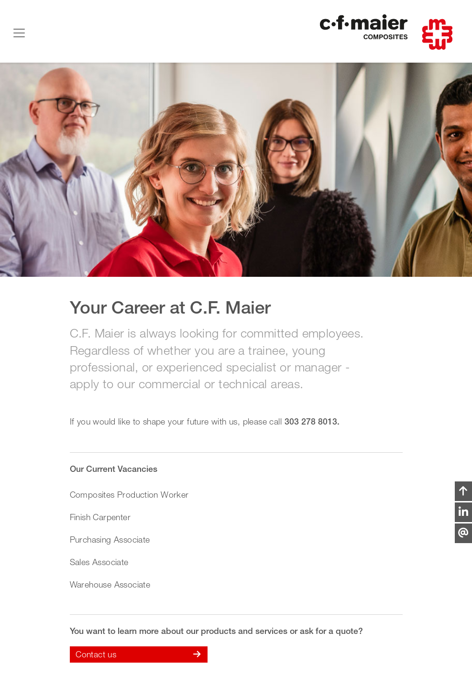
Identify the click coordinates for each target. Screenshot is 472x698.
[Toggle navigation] (19, 33)
